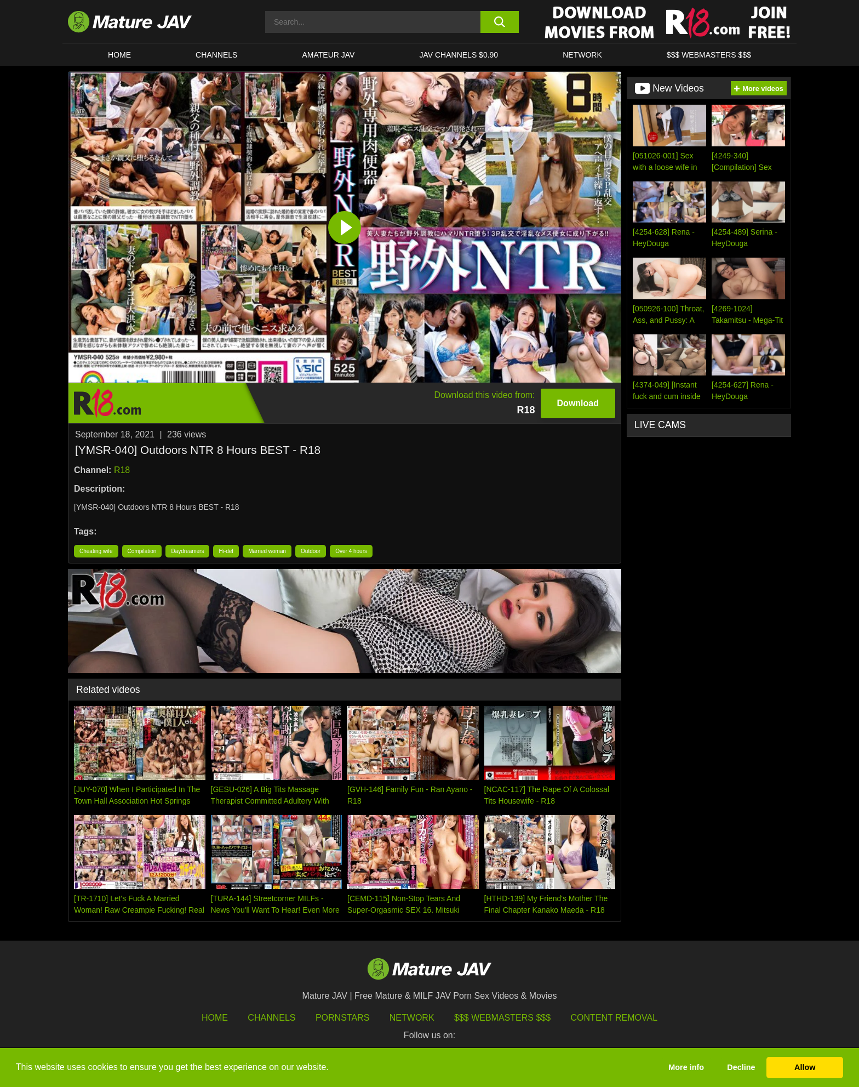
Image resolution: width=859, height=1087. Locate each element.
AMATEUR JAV (328, 54)
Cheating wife (96, 551)
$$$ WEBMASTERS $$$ (709, 54)
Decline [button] (741, 1067)
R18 (122, 470)
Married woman (267, 551)
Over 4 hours (351, 551)
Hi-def (226, 551)
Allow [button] (804, 1067)
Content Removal (614, 1017)
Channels (271, 1017)
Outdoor (310, 551)
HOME (119, 54)
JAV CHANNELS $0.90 (458, 54)
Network (582, 54)
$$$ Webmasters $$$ (502, 1017)
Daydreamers (187, 551)
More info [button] (686, 1067)
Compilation (142, 551)
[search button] (499, 22)
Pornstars (342, 1017)
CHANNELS (216, 54)
